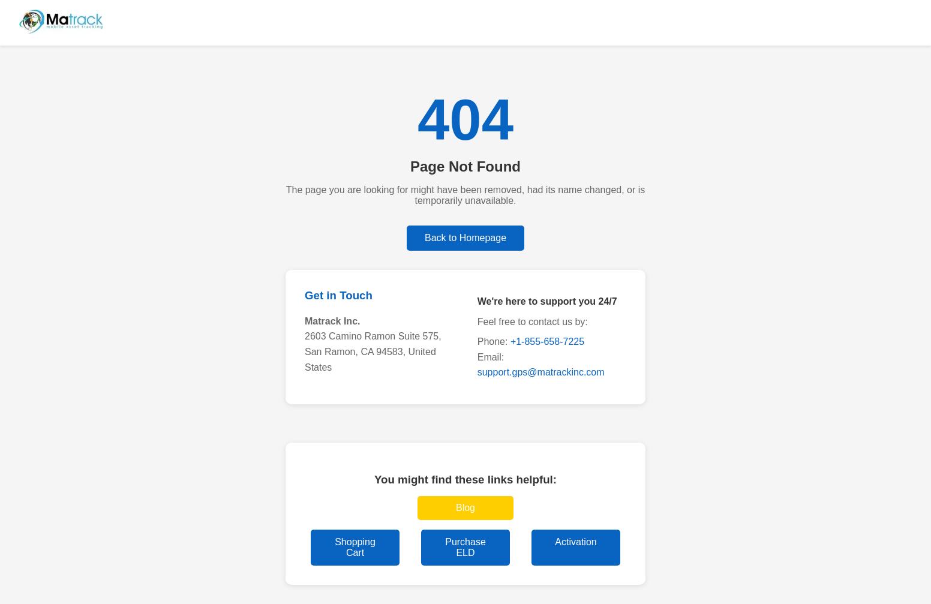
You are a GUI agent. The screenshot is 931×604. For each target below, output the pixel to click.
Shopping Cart (355, 547)
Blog (465, 508)
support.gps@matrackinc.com (541, 372)
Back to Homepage (465, 238)
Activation (575, 542)
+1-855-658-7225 (547, 341)
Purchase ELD (465, 547)
